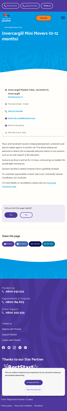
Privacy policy (6, 405)
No (26, 215)
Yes (10, 215)
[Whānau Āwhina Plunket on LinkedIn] (19, 348)
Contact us (7, 324)
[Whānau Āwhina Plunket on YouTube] (8, 348)
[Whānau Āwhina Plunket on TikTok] (25, 348)
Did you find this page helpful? (18, 208)
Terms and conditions (23, 405)
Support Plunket (9, 335)
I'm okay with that (32, 382)
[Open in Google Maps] (33, 93)
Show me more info (33, 389)
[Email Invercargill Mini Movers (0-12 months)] (33, 118)
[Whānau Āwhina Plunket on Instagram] (14, 348)
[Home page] (6, 18)
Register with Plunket (11, 329)
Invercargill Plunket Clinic (13, 27)
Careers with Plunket (11, 340)
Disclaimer (38, 405)
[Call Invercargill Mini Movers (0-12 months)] (33, 111)
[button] (10, 6)
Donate (43, 18)
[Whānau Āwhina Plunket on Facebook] (3, 348)
